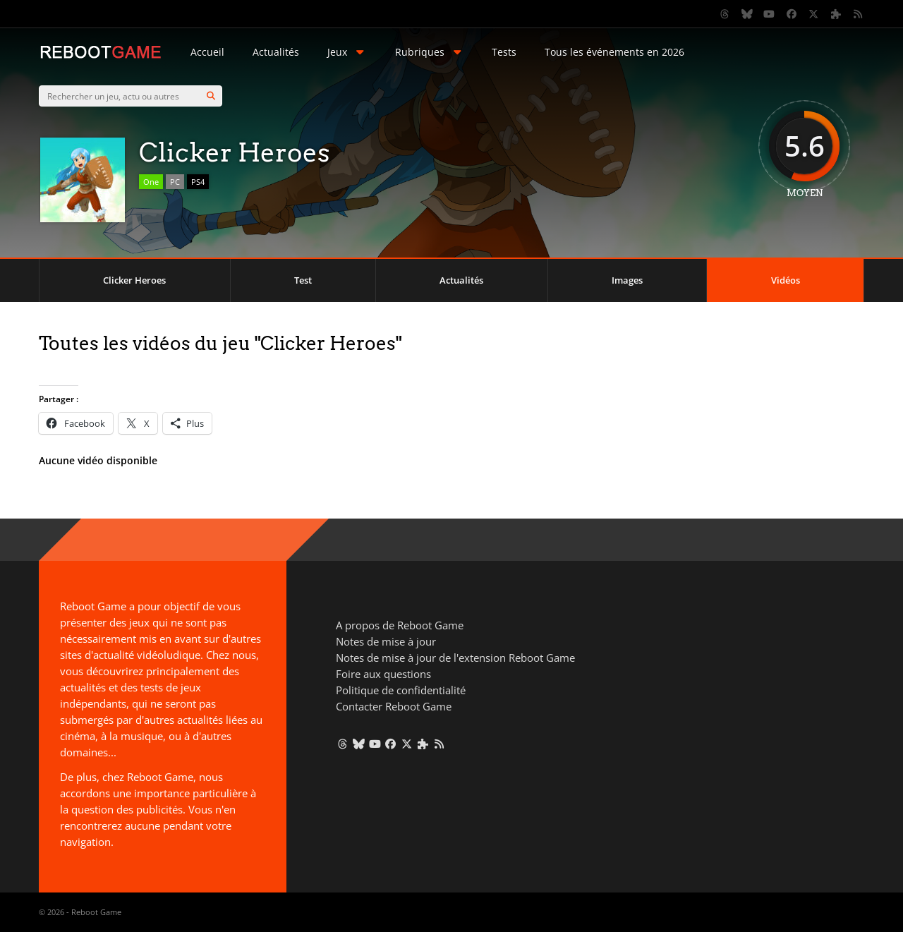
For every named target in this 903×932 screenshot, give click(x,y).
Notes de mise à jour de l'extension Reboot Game (455, 657)
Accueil (207, 52)
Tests (504, 52)
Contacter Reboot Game (394, 706)
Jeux (347, 52)
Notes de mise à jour (386, 641)
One (151, 181)
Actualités (276, 52)
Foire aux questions (383, 674)
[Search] (211, 96)
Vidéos (785, 280)
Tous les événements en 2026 (614, 52)
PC (175, 181)
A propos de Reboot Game (399, 625)
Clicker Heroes (134, 280)
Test (303, 280)
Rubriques (429, 52)
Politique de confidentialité (401, 690)
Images (627, 280)
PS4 (198, 181)
